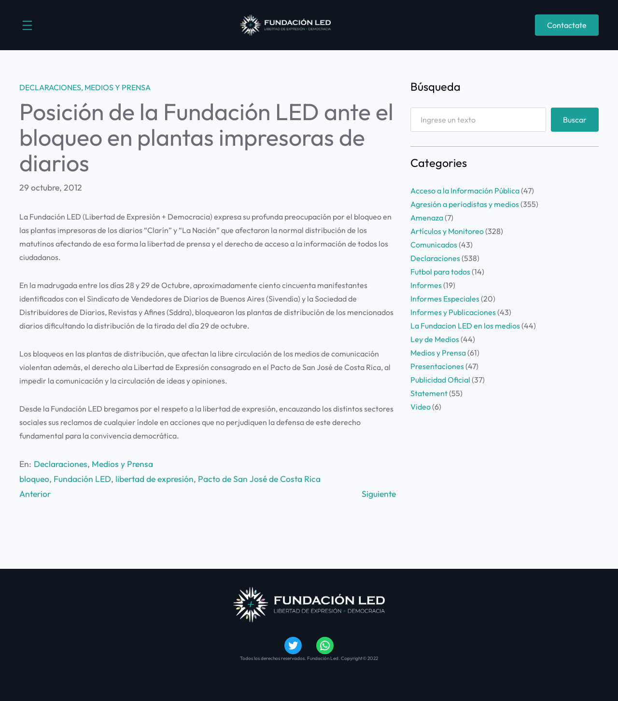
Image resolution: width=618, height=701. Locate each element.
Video (420, 407)
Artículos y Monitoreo (447, 231)
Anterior (35, 493)
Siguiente (379, 493)
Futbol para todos (440, 271)
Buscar (575, 119)
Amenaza (426, 217)
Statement (429, 393)
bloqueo (34, 478)
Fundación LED (82, 478)
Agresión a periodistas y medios (464, 204)
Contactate (567, 25)
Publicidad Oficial (440, 380)
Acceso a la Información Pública (465, 190)
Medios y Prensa (117, 87)
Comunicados (433, 244)
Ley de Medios (434, 339)
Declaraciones (50, 87)
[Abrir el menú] (27, 25)
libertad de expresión (154, 478)
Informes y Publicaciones (453, 312)
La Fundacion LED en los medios (465, 325)
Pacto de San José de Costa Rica (259, 478)
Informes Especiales (444, 298)
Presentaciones (437, 366)
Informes (426, 285)
